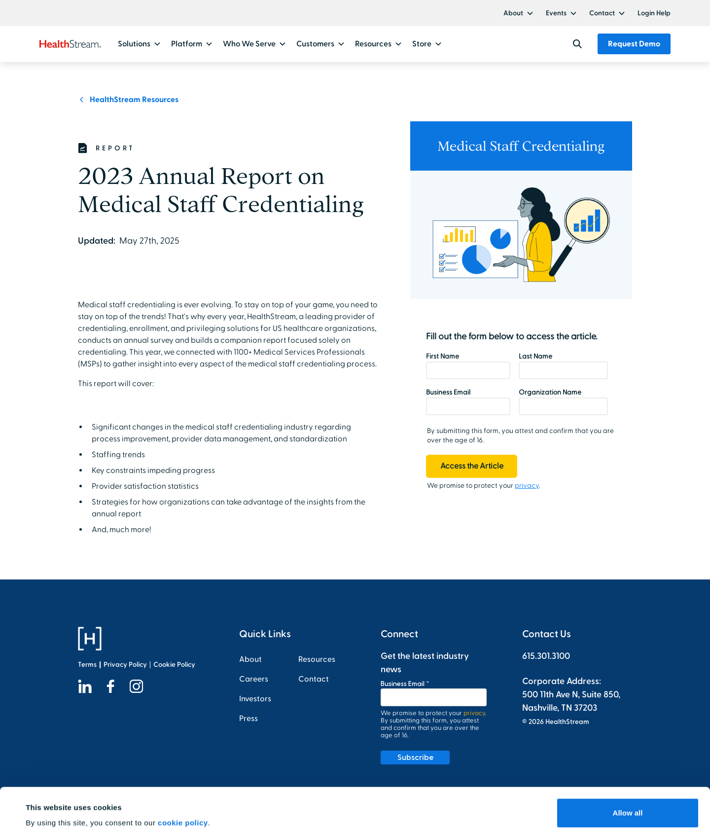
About (513, 13)
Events (556, 13)
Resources (316, 659)
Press (248, 718)
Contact (602, 13)
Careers (253, 679)
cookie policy (183, 781)
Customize (628, 803)
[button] (518, 13)
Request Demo (634, 44)
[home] (70, 44)
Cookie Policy (174, 664)
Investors (255, 699)
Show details (48, 808)
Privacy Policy (125, 664)
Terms (87, 664)
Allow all (628, 771)
